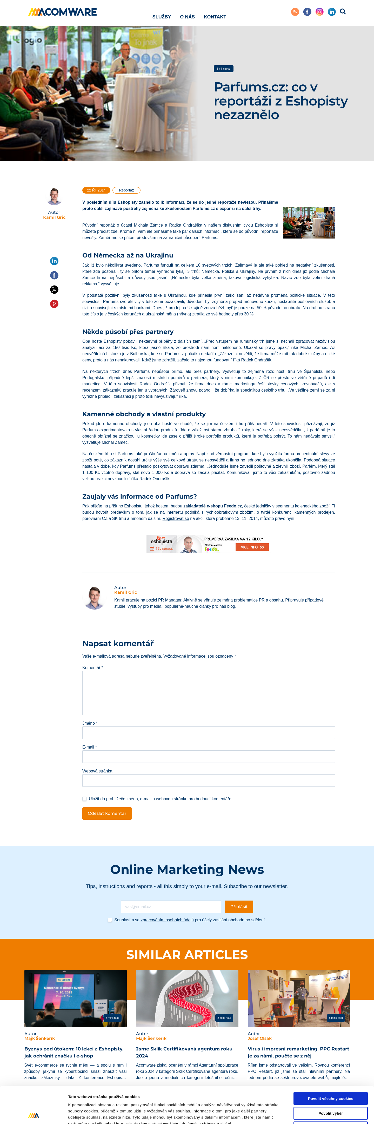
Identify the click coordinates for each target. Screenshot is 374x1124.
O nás (187, 12)
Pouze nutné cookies (330, 1091)
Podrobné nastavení (279, 1114)
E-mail (89, 747)
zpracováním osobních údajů (167, 920)
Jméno (90, 723)
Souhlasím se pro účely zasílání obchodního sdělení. (190, 920)
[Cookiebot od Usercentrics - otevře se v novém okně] (33, 1114)
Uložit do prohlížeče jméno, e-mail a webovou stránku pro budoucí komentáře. (160, 799)
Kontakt (215, 12)
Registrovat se (176, 518)
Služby (161, 12)
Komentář (92, 667)
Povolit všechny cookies (330, 1062)
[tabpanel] (75, 1033)
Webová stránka (97, 771)
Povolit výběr (330, 1076)
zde (114, 231)
